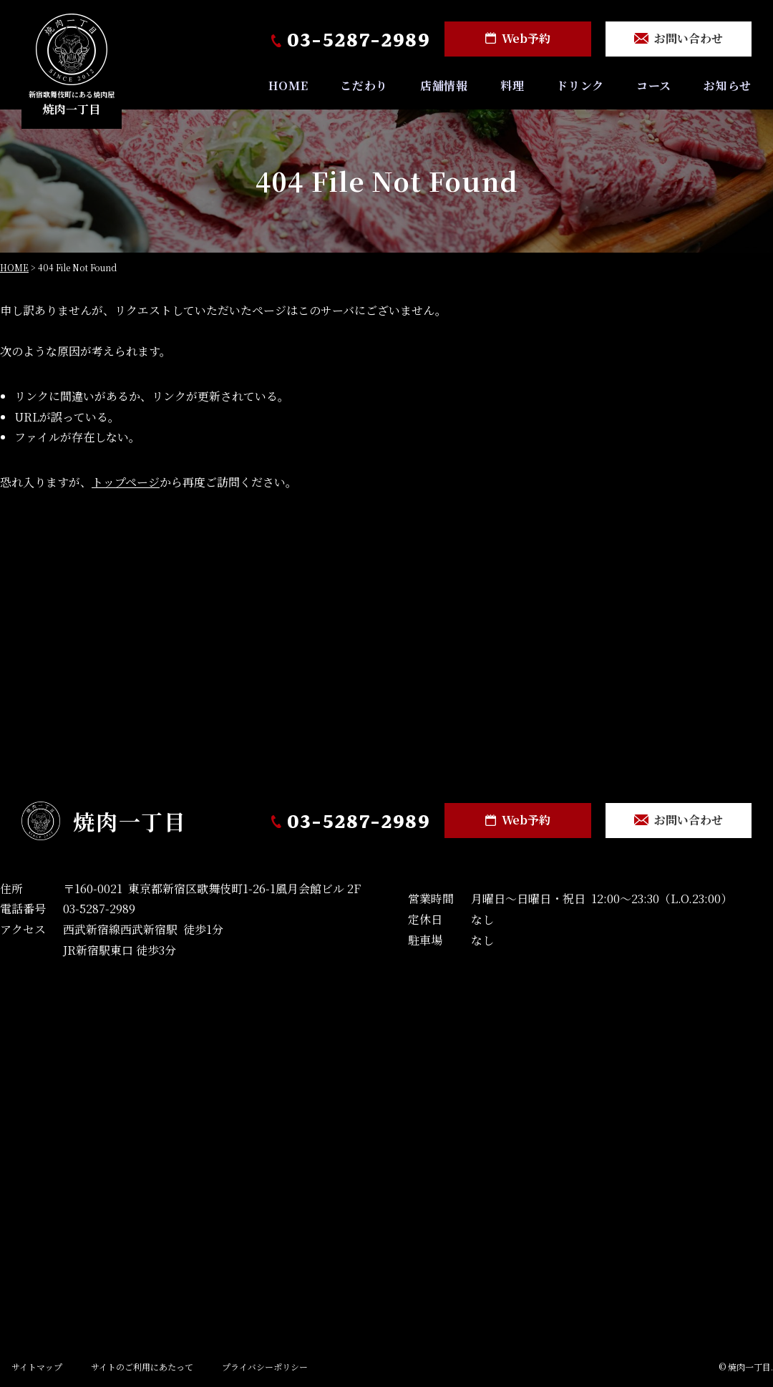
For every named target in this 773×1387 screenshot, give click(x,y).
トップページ (126, 483)
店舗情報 (443, 87)
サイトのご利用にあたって (142, 1367)
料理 (512, 87)
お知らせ (728, 87)
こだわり (362, 87)
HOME (286, 87)
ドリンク (579, 87)
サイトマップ (36, 1367)
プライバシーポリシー (265, 1367)
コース (653, 87)
